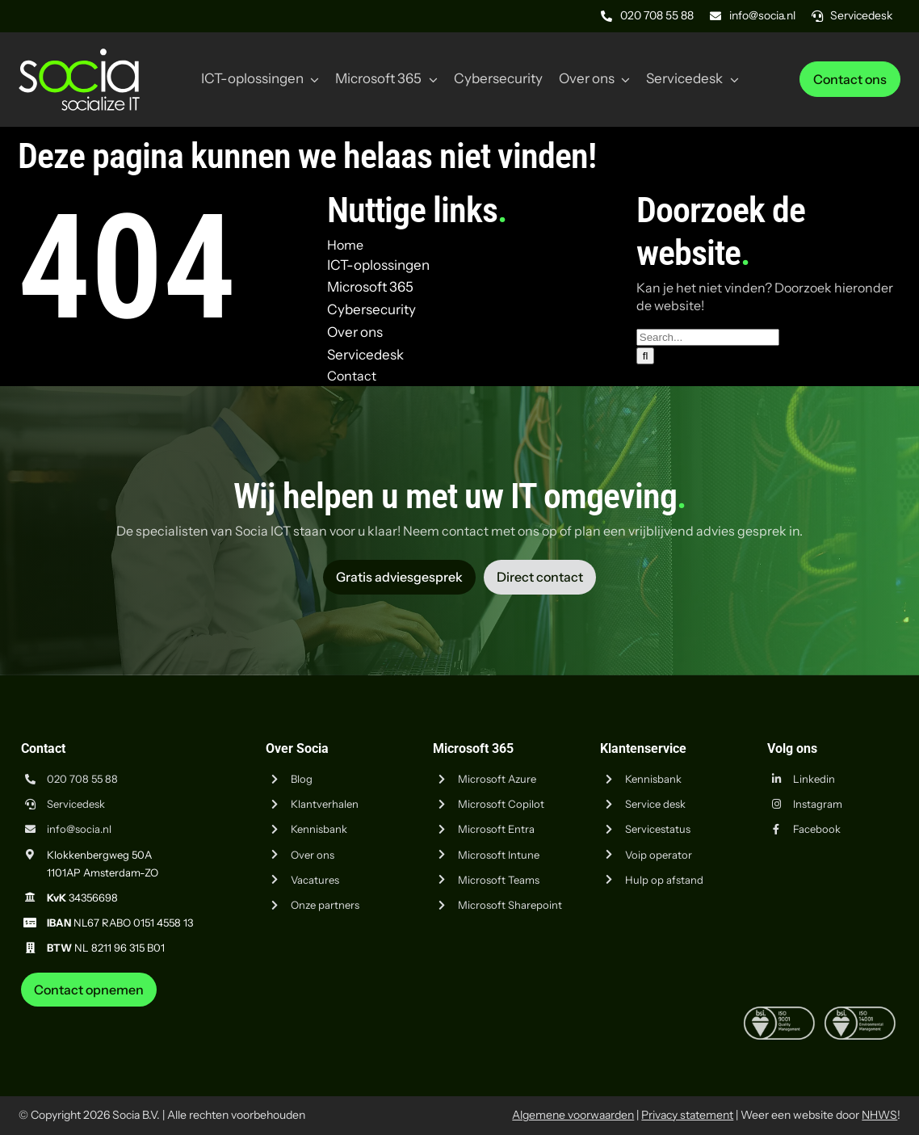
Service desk (655, 803)
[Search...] (707, 337)
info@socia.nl (79, 828)
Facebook (817, 828)
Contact (351, 376)
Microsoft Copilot (501, 803)
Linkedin (814, 778)
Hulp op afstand (664, 879)
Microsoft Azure (497, 778)
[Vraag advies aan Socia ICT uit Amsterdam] (399, 577)
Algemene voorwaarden (573, 1115)
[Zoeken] (645, 355)
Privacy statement (687, 1115)
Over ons (312, 854)
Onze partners (325, 904)
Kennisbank (319, 828)
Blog (302, 778)
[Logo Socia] (79, 55)
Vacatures (315, 879)
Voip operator (658, 854)
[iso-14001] (860, 1013)
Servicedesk (76, 803)
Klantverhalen (325, 803)
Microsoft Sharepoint (510, 904)
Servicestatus (657, 828)
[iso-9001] (779, 1013)
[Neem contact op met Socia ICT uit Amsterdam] (89, 990)
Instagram (817, 803)
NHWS (879, 1115)
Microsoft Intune (498, 854)
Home (345, 245)
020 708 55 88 (82, 778)
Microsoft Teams (498, 879)
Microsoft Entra (496, 828)
